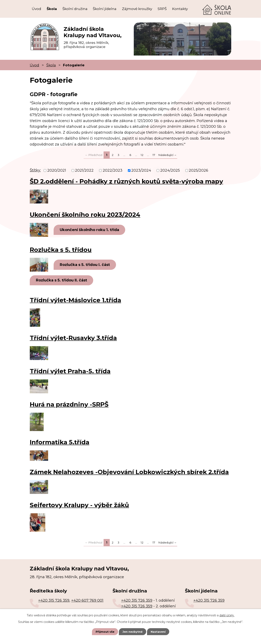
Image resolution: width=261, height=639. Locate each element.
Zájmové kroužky (137, 9)
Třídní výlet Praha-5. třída (70, 371)
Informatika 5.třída (59, 442)
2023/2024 (141, 170)
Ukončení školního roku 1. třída (90, 230)
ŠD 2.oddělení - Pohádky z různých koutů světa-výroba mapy (126, 181)
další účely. (226, 615)
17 (154, 155)
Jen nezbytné (132, 631)
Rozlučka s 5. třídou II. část (62, 281)
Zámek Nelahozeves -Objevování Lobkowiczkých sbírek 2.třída (129, 472)
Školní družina (74, 9)
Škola (52, 9)
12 (142, 155)
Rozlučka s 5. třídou (61, 249)
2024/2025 (170, 170)
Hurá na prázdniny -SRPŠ (69, 405)
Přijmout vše (104, 631)
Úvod (36, 9)
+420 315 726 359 (53, 601)
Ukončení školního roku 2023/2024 (85, 214)
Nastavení (159, 631)
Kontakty (180, 9)
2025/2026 (198, 170)
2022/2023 (112, 170)
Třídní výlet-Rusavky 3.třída (73, 338)
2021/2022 (84, 170)
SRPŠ (162, 9)
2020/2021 (56, 170)
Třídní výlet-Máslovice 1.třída (75, 300)
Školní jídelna (104, 9)
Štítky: (35, 170)
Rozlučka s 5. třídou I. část (86, 265)
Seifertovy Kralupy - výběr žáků (79, 505)
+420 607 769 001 (87, 601)
